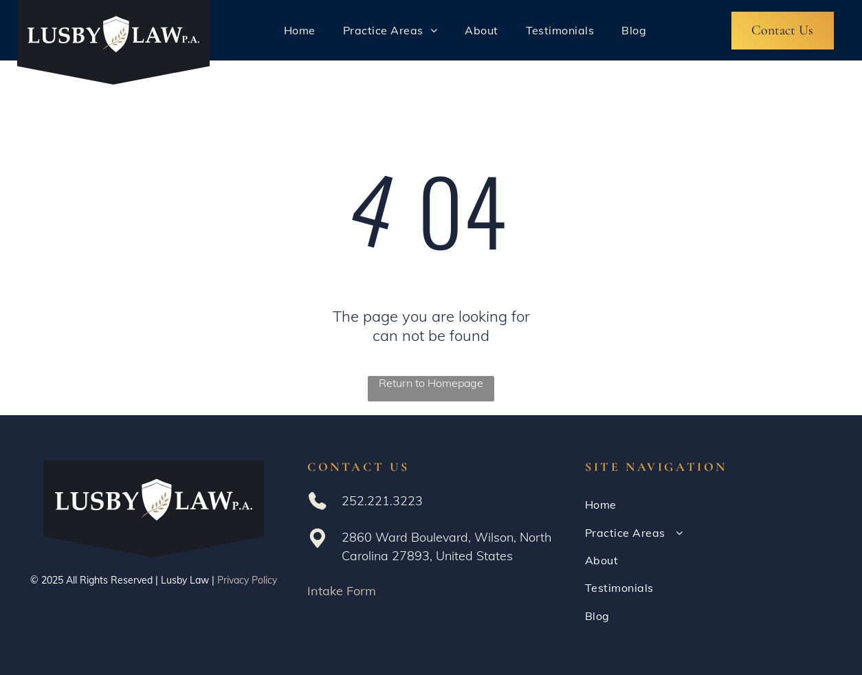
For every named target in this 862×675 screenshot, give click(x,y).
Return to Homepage (431, 383)
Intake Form (341, 591)
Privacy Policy (247, 580)
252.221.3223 (382, 501)
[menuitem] (299, 30)
